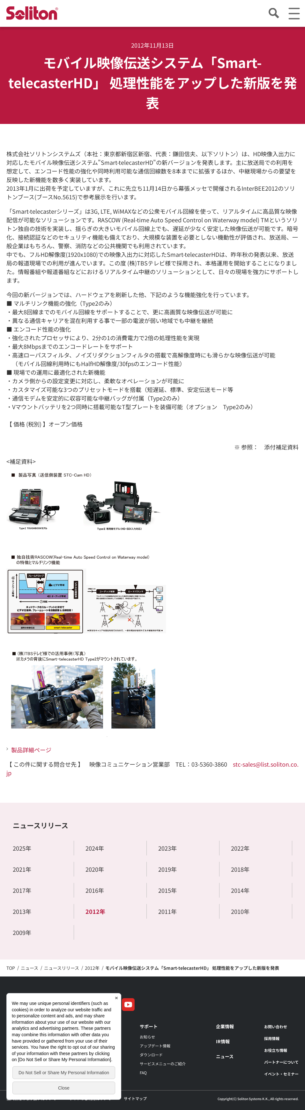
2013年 (22, 911)
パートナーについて (281, 1062)
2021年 (22, 869)
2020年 (95, 869)
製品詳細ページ (31, 750)
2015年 (167, 890)
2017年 (22, 890)
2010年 (240, 911)
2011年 (167, 911)
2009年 (22, 932)
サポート (149, 1026)
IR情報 (223, 1041)
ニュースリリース (40, 825)
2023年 (167, 848)
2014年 (240, 890)
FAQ (143, 1072)
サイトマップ (135, 1098)
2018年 (240, 869)
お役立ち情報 (275, 1050)
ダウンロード (151, 1054)
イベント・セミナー (281, 1073)
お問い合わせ (275, 1026)
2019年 (167, 869)
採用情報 (271, 1038)
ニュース (225, 1056)
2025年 (22, 848)
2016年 (95, 890)
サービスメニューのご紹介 (163, 1063)
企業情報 (225, 1026)
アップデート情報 (155, 1045)
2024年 (95, 848)
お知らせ (147, 1036)
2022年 (240, 848)
